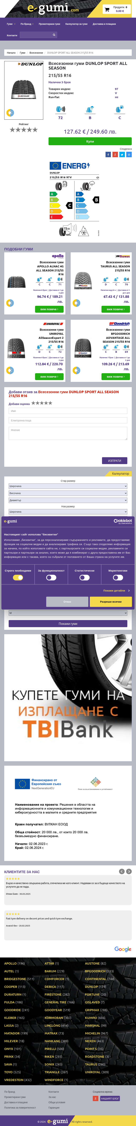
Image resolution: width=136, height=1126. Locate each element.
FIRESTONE (53, 994)
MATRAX (51, 1033)
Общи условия (57, 1102)
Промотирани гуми (49, 23)
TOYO (8, 1072)
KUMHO (91, 1018)
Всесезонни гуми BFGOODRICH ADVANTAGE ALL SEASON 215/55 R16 (116, 336)
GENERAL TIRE (55, 1002)
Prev (122, 871)
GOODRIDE (12, 1010)
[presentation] (36, 450)
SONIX (49, 1064)
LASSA (9, 1025)
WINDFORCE (54, 1080)
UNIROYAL (93, 1072)
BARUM (50, 971)
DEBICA (50, 986)
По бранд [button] (27, 23)
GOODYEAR (53, 1010)
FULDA (9, 1002)
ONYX (8, 1049)
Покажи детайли (114, 590)
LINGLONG (52, 1025)
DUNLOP (91, 986)
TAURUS (91, 1064)
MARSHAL (92, 1025)
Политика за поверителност (20, 1107)
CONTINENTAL (95, 979)
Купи (90, 141)
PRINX (9, 1056)
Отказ (67, 601)
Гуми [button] (11, 23)
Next (129, 871)
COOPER (10, 986)
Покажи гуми (68, 623)
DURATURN (12, 994)
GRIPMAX (92, 1010)
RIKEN (49, 1056)
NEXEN (90, 1041)
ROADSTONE (94, 1056)
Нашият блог (110, 1098)
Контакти (12, 35)
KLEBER (10, 1018)
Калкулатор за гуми (76, 23)
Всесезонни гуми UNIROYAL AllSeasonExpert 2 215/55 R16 (51, 336)
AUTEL (9, 971)
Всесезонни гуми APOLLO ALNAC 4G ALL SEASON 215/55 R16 (50, 268)
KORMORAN (54, 1018)
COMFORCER (54, 979)
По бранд (9, 1091)
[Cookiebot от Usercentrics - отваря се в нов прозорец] (116, 521)
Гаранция (54, 1107)
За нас (52, 1096)
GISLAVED (92, 1002)
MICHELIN (92, 1033)
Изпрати (114, 460)
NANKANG (52, 1041)
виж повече (49, 309)
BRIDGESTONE (15, 979)
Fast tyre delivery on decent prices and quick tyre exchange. (68, 919)
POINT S (91, 1049)
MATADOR (12, 1033)
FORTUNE (92, 994)
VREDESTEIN (13, 1080)
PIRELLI (50, 1049)
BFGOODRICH (95, 971)
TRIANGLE (52, 1072)
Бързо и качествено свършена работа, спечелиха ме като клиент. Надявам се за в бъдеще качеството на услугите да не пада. (68, 886)
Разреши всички (110, 601)
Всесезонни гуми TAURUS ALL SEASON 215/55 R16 (115, 266)
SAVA (8, 1064)
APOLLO (10, 963)
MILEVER (11, 1041)
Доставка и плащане (104, 23)
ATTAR (49, 963)
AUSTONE (92, 963)
